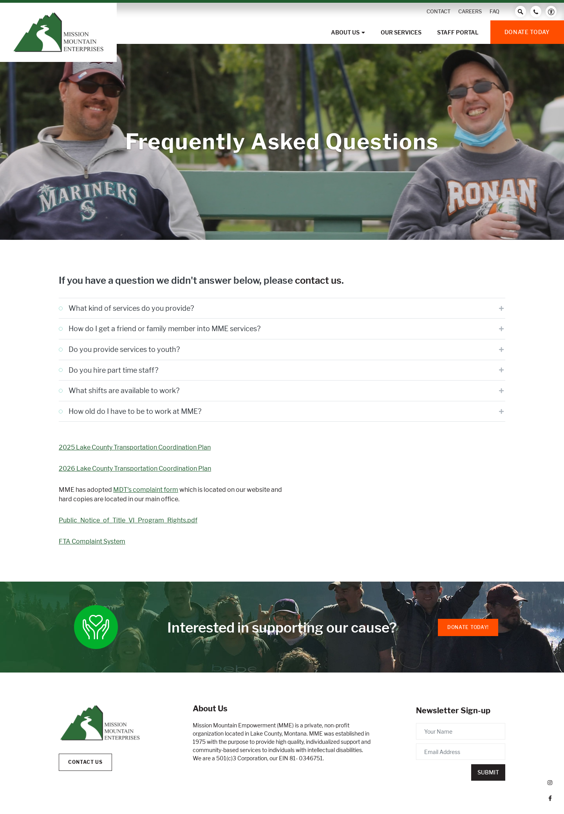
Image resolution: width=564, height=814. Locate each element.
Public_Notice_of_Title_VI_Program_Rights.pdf (128, 520)
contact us (318, 280)
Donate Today (527, 32)
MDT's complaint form (145, 489)
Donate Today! (468, 627)
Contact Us (85, 762)
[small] (549, 782)
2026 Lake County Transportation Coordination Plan (135, 468)
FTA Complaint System (92, 541)
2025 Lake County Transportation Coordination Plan (135, 447)
